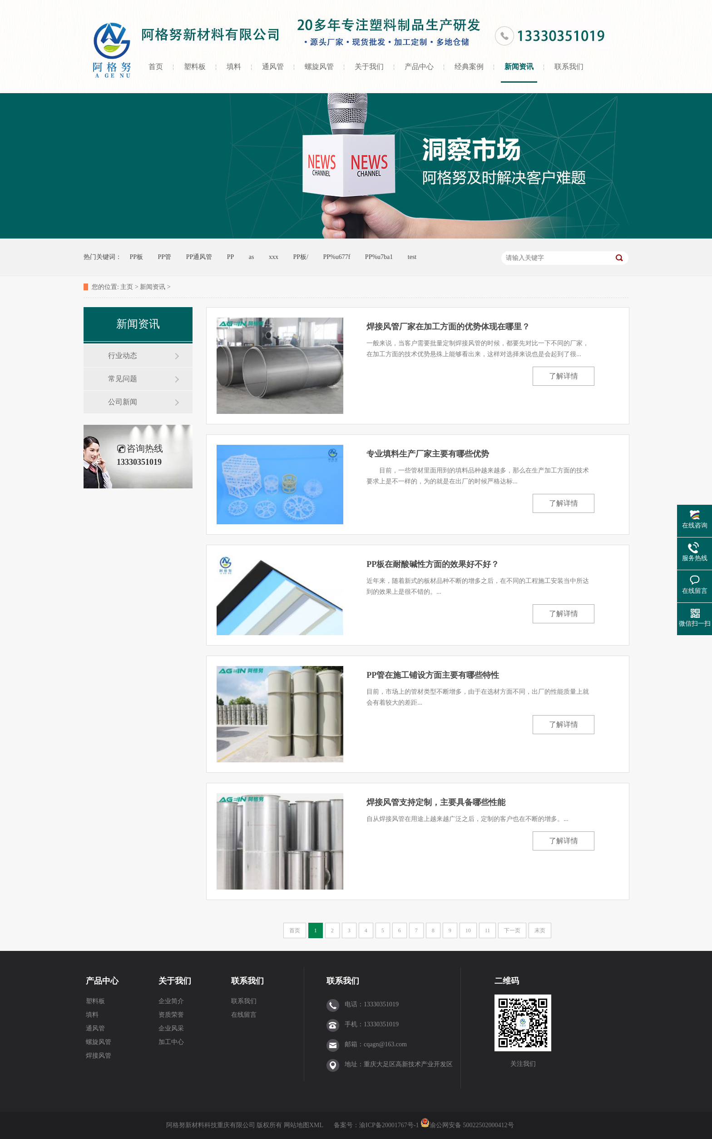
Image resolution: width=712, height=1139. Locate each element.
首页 (155, 66)
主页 (126, 287)
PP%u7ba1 (379, 257)
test (412, 257)
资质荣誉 (171, 1014)
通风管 (273, 66)
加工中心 (171, 1042)
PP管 (165, 257)
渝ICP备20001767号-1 (389, 1125)
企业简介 (171, 1001)
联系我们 (568, 66)
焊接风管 (98, 1055)
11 (487, 930)
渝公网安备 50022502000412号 (467, 1125)
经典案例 (469, 66)
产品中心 (419, 66)
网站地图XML (303, 1125)
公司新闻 (122, 402)
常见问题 (122, 379)
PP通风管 (199, 257)
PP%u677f (336, 257)
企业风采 (171, 1028)
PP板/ (300, 257)
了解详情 (563, 376)
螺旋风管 (319, 66)
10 (468, 930)
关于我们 (369, 66)
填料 (234, 66)
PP (230, 257)
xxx (273, 257)
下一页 (512, 930)
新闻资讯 (519, 66)
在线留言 (244, 1014)
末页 (539, 930)
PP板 (136, 257)
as (251, 257)
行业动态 (122, 355)
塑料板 (195, 66)
